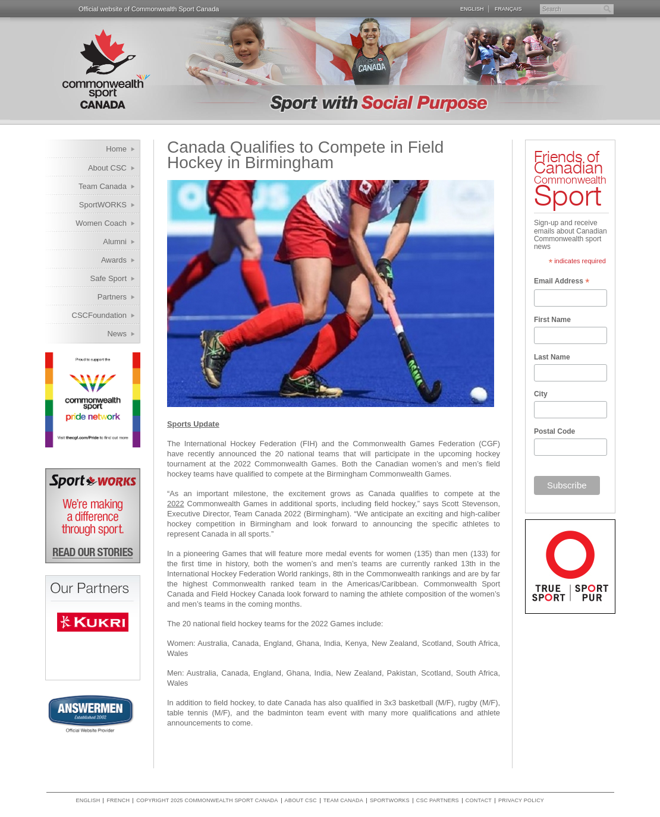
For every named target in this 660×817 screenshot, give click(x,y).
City (541, 394)
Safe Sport (108, 278)
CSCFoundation (99, 315)
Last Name (552, 357)
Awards (114, 259)
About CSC (107, 167)
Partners (112, 296)
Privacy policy (521, 800)
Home (116, 148)
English (472, 8)
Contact (479, 800)
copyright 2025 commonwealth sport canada (207, 800)
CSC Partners (437, 800)
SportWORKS (103, 204)
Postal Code (554, 431)
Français (508, 8)
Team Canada (102, 186)
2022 (175, 503)
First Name (552, 320)
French (118, 800)
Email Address (561, 282)
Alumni (115, 241)
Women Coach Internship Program (94, 225)
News (117, 333)
